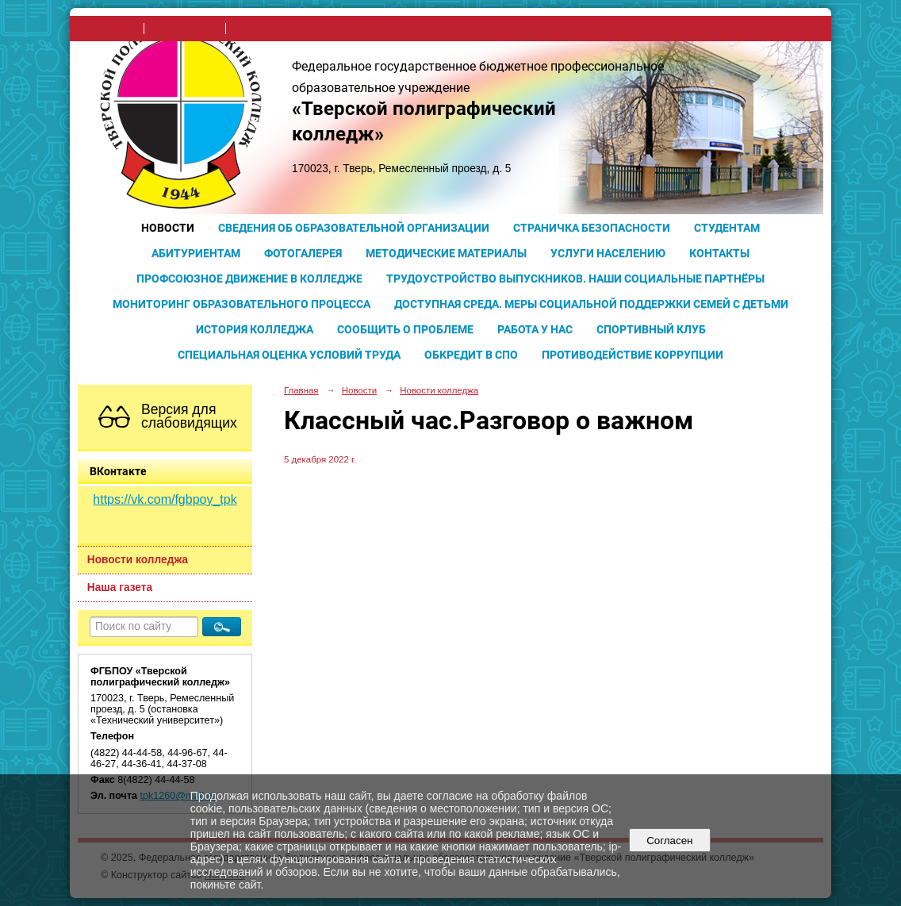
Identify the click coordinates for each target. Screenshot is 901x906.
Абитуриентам (195, 253)
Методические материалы (446, 253)
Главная (301, 390)
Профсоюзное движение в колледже (249, 278)
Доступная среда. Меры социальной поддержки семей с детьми (591, 304)
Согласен (670, 840)
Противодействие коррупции (632, 354)
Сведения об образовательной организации (353, 227)
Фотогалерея (303, 253)
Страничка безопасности (591, 227)
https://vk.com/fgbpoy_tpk (164, 499)
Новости (167, 227)
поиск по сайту (185, 28)
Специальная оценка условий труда (289, 354)
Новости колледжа (137, 560)
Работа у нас (535, 329)
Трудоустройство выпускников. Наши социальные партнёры (575, 278)
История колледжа (254, 329)
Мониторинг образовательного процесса (241, 304)
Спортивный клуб (651, 329)
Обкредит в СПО (471, 354)
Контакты (719, 253)
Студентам (727, 227)
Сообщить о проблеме (405, 329)
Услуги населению (607, 253)
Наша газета (119, 587)
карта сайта (259, 28)
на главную (111, 28)
